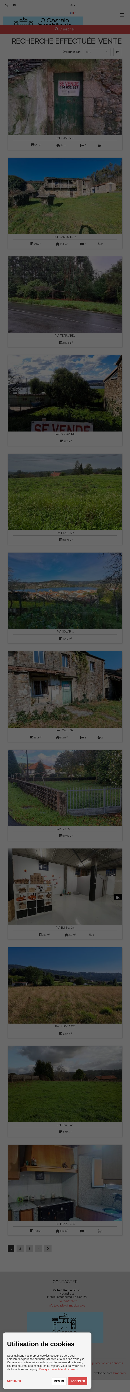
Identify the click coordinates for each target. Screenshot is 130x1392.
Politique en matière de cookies (58, 1369)
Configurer (14, 1380)
